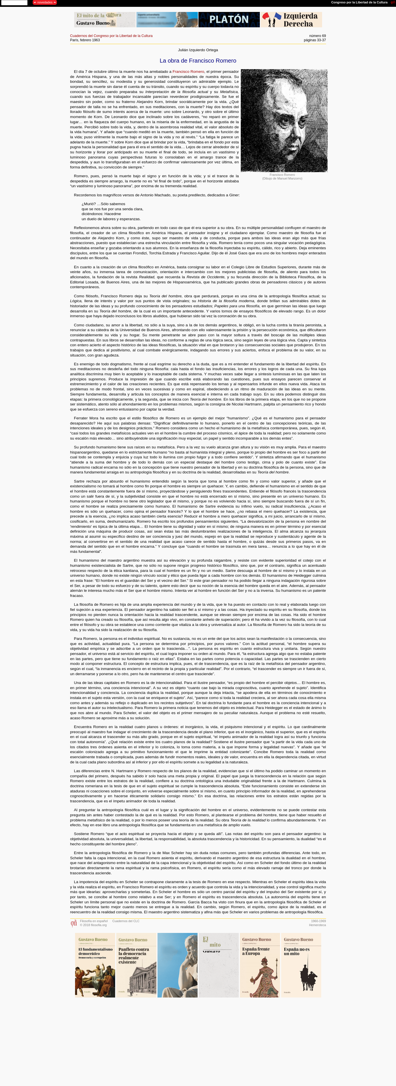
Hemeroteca (317, 925)
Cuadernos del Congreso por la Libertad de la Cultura (111, 36)
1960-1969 (318, 921)
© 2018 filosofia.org (93, 925)
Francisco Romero (188, 71)
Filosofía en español (94, 921)
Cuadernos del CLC (126, 921)
